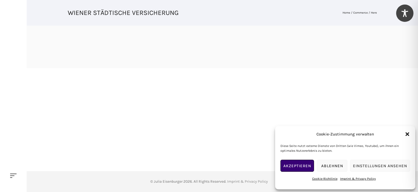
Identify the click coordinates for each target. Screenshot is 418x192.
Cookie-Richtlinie (324, 179)
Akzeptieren (297, 165)
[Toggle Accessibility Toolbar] (405, 13)
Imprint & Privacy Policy (358, 179)
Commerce (360, 12)
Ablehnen (332, 165)
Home (346, 12)
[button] (407, 134)
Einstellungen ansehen (380, 165)
